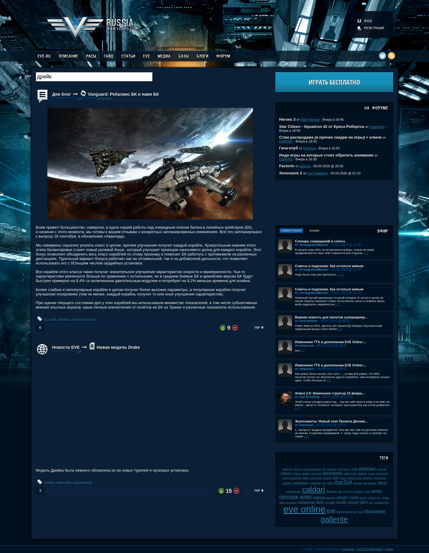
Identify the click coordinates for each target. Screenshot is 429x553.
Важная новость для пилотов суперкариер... (331, 317)
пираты (385, 497)
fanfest (363, 497)
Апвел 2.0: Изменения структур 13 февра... (330, 393)
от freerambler (306, 321)
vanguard (76, 319)
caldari (313, 489)
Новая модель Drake (118, 347)
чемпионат (315, 483)
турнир (354, 497)
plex (371, 502)
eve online (304, 509)
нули (367, 491)
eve (331, 511)
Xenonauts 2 (290, 173)
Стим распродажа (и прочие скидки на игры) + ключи (330, 137)
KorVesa (309, 148)
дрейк (52, 319)
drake (68, 482)
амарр (306, 478)
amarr (306, 496)
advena (305, 166)
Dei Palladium (317, 173)
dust (320, 502)
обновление (374, 511)
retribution (287, 483)
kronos (343, 478)
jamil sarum (344, 469)
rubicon (286, 473)
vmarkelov (376, 126)
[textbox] (94, 76)
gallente (334, 519)
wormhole (332, 469)
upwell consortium (311, 469)
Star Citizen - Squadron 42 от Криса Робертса (321, 126)
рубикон (296, 473)
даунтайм (330, 502)
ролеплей (287, 469)
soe (340, 491)
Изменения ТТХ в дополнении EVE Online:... (330, 342)
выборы (327, 478)
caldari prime (350, 473)
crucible (341, 502)
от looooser (304, 425)
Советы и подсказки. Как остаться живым (329, 266)
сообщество (306, 502)
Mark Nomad (310, 119)
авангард (89, 319)
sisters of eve (355, 478)
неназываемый (82, 482)
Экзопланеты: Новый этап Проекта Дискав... (331, 421)
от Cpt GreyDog (307, 397)
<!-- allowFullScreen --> (150, 412)
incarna (372, 497)
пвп (324, 469)
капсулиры (316, 478)
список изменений (292, 478)
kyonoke (357, 483)
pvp (378, 497)
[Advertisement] (334, 203)
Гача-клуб (288, 148)
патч (364, 502)
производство (381, 502)
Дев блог (61, 94)
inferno (382, 482)
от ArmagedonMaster (311, 245)
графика (49, 482)
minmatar (289, 496)
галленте (382, 469)
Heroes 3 (287, 119)
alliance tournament (347, 511)
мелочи (297, 469)
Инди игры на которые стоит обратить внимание (326, 155)
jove (324, 483)
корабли (306, 473)
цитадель (348, 491)
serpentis (367, 478)
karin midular (369, 483)
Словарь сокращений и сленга (320, 241)
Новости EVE (66, 347)
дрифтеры (331, 491)
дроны (371, 473)
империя (330, 497)
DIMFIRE (286, 141)
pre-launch (291, 502)
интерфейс (332, 473)
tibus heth (317, 473)
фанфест (359, 491)
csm (330, 482)
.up (80, 98)
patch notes (382, 473)
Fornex (389, 549)
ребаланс (63, 319)
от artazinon (304, 345)
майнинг (362, 473)
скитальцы (300, 482)
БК (45, 319)
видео (376, 491)
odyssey (342, 497)
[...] (366, 253)
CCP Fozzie (104, 98)
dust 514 (343, 482)
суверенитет (380, 478)
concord (353, 502)
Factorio (286, 166)
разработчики (293, 491)
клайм (354, 469)
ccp (336, 477)
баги (360, 511)
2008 (282, 502)
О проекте (348, 549)
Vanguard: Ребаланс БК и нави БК (123, 94)
